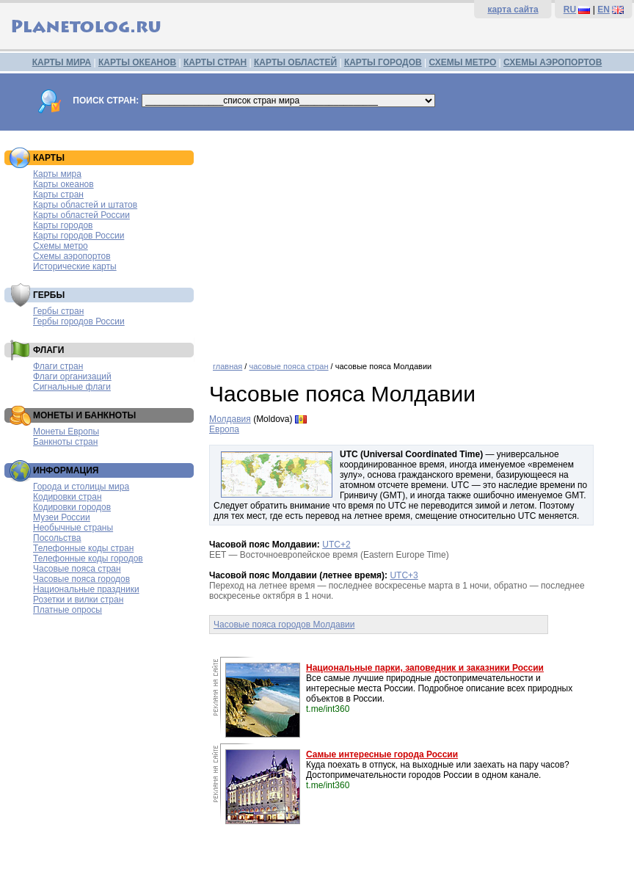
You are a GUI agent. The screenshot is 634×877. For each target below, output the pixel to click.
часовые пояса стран (288, 366)
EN (603, 9)
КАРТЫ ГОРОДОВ (383, 62)
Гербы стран (58, 311)
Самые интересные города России (382, 754)
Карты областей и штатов (85, 205)
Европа (224, 429)
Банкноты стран (65, 442)
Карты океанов (63, 184)
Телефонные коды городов (88, 558)
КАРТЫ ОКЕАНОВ (137, 62)
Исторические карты (75, 266)
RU (570, 9)
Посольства (57, 538)
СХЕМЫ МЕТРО (462, 62)
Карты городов (62, 225)
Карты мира (57, 174)
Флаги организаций (72, 376)
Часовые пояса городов (81, 579)
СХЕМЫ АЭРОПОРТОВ (552, 62)
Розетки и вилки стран (78, 599)
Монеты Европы (66, 431)
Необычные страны (73, 528)
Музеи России (61, 517)
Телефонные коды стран (83, 548)
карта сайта (512, 9)
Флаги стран (58, 366)
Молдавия (230, 419)
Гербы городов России (79, 321)
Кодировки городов (72, 507)
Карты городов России (78, 235)
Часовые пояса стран (77, 569)
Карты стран (58, 194)
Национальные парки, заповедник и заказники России (425, 668)
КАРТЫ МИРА (61, 62)
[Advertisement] (418, 240)
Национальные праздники (86, 589)
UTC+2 (336, 544)
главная (227, 366)
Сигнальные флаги (72, 387)
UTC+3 (404, 575)
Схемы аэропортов (72, 256)
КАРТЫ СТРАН (215, 62)
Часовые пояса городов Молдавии (284, 624)
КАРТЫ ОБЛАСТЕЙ (295, 62)
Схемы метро (60, 246)
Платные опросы (67, 610)
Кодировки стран (67, 497)
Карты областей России (81, 215)
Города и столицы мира (81, 486)
